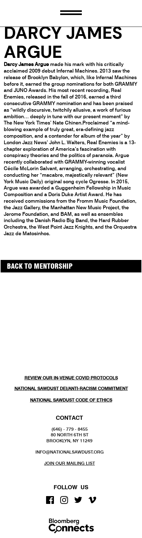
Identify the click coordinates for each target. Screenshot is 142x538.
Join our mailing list (69, 463)
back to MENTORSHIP (40, 266)
